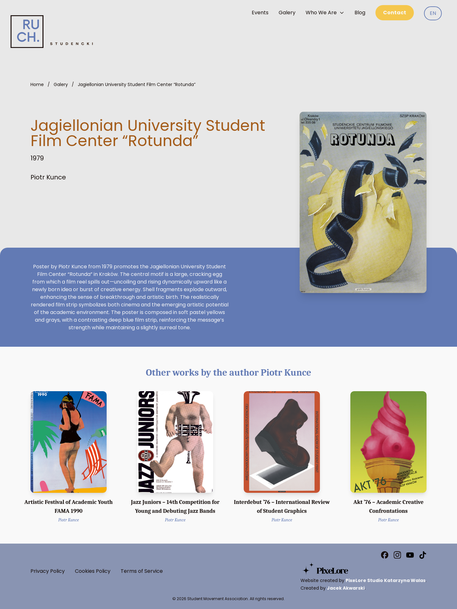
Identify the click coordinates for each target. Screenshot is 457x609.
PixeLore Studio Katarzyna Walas (386, 580)
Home (37, 84)
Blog (359, 12)
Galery (287, 12)
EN (433, 13)
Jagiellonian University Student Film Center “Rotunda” (136, 84)
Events (260, 12)
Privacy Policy (47, 571)
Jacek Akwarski (346, 588)
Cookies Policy (92, 571)
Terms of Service (142, 571)
